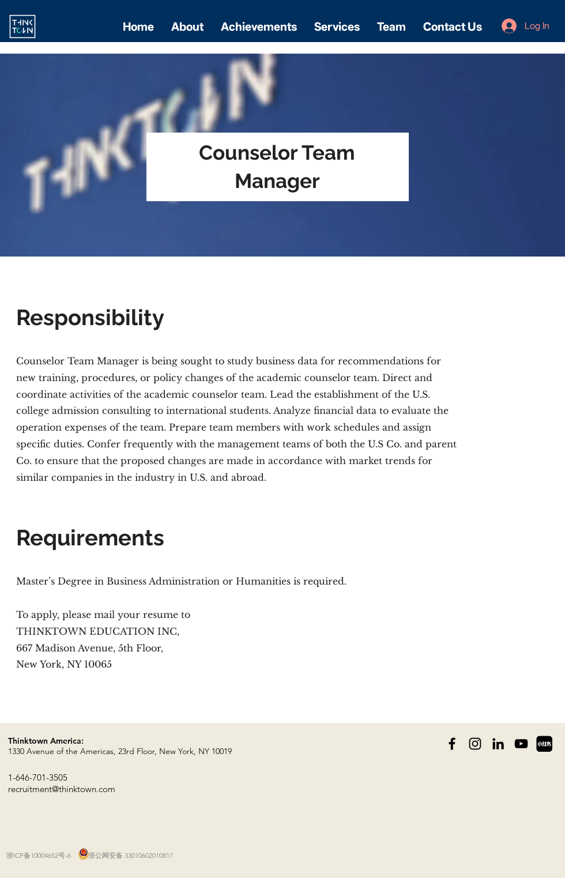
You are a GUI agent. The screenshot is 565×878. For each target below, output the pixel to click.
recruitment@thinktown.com (61, 788)
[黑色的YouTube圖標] (521, 744)
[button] (187, 26)
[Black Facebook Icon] (452, 744)
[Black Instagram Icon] (475, 744)
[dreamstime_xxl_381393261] (544, 744)
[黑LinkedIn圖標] (498, 744)
